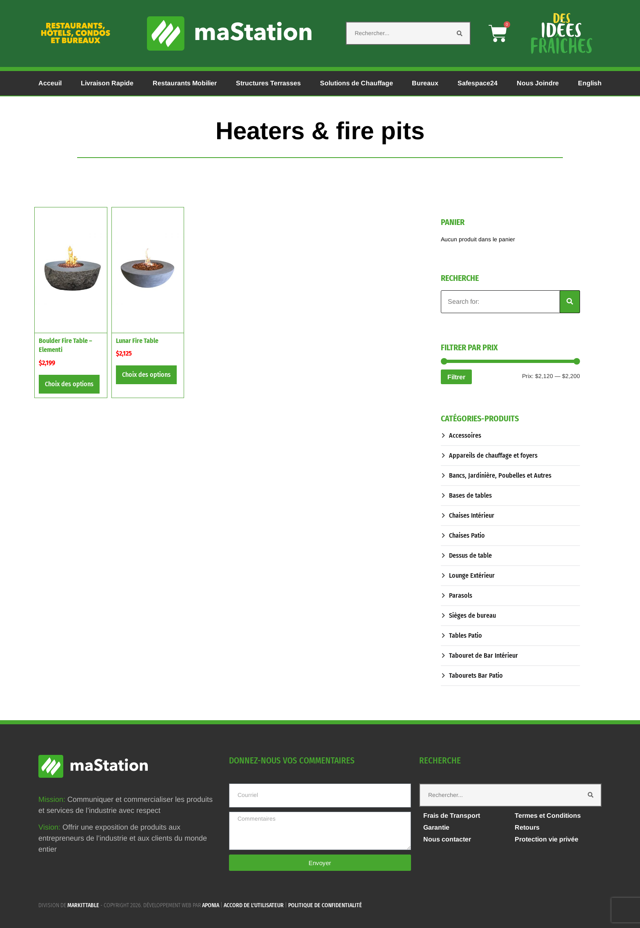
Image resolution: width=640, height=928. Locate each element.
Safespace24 (478, 83)
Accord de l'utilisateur (254, 905)
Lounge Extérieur (472, 575)
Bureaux (425, 83)
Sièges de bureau (472, 615)
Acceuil (50, 83)
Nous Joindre (538, 83)
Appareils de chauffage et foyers (493, 455)
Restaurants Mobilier (185, 83)
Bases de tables (470, 495)
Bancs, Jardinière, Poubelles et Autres (500, 475)
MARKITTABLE (83, 905)
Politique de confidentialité (325, 905)
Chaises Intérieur (471, 515)
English (590, 83)
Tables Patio (465, 635)
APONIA (210, 905)
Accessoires (465, 435)
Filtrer (456, 377)
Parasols (460, 595)
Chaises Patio (467, 535)
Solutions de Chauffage (356, 83)
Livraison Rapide (107, 83)
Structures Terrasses (268, 83)
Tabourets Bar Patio (476, 675)
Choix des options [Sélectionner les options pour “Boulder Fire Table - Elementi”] (69, 384)
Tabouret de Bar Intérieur (483, 655)
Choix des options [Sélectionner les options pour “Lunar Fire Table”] (146, 374)
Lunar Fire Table (137, 341)
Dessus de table (470, 555)
